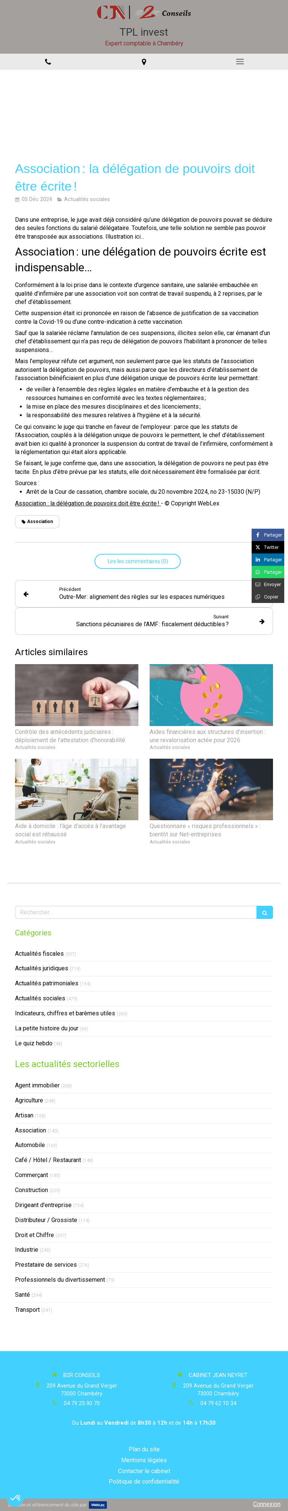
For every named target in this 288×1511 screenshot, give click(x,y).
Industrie (26, 1249)
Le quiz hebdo (33, 1043)
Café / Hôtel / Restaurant (48, 1160)
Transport (27, 1309)
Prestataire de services (46, 1264)
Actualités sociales (40, 998)
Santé (22, 1294)
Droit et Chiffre (34, 1235)
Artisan (24, 1115)
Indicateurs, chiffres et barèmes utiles (65, 1013)
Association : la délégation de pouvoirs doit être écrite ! (88, 503)
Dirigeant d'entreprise (43, 1205)
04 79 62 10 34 (218, 1403)
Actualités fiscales (39, 953)
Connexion (266, 1504)
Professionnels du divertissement (60, 1279)
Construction (31, 1190)
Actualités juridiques (41, 968)
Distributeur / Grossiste (46, 1220)
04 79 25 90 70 (82, 1403)
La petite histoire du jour (46, 1028)
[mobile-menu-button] (240, 61)
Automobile (30, 1145)
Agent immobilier (37, 1085)
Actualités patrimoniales (46, 983)
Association (30, 1130)
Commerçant (31, 1175)
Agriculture (29, 1100)
